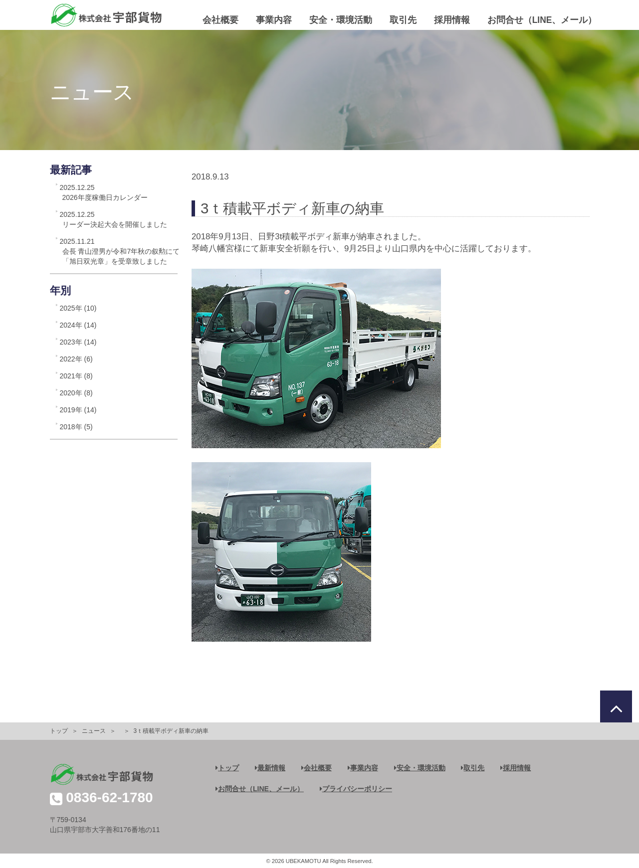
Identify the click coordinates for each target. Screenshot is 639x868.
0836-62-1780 (109, 797)
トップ (59, 730)
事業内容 (274, 20)
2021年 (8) (76, 376)
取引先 (403, 20)
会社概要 (220, 20)
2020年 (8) (76, 393)
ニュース (94, 730)
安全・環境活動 (340, 20)
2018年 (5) (76, 427)
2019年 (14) (78, 410)
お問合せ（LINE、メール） (542, 20)
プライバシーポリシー (356, 789)
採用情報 (452, 20)
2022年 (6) (76, 359)
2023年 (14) (78, 342)
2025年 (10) (78, 308)
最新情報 (270, 768)
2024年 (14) (78, 325)
